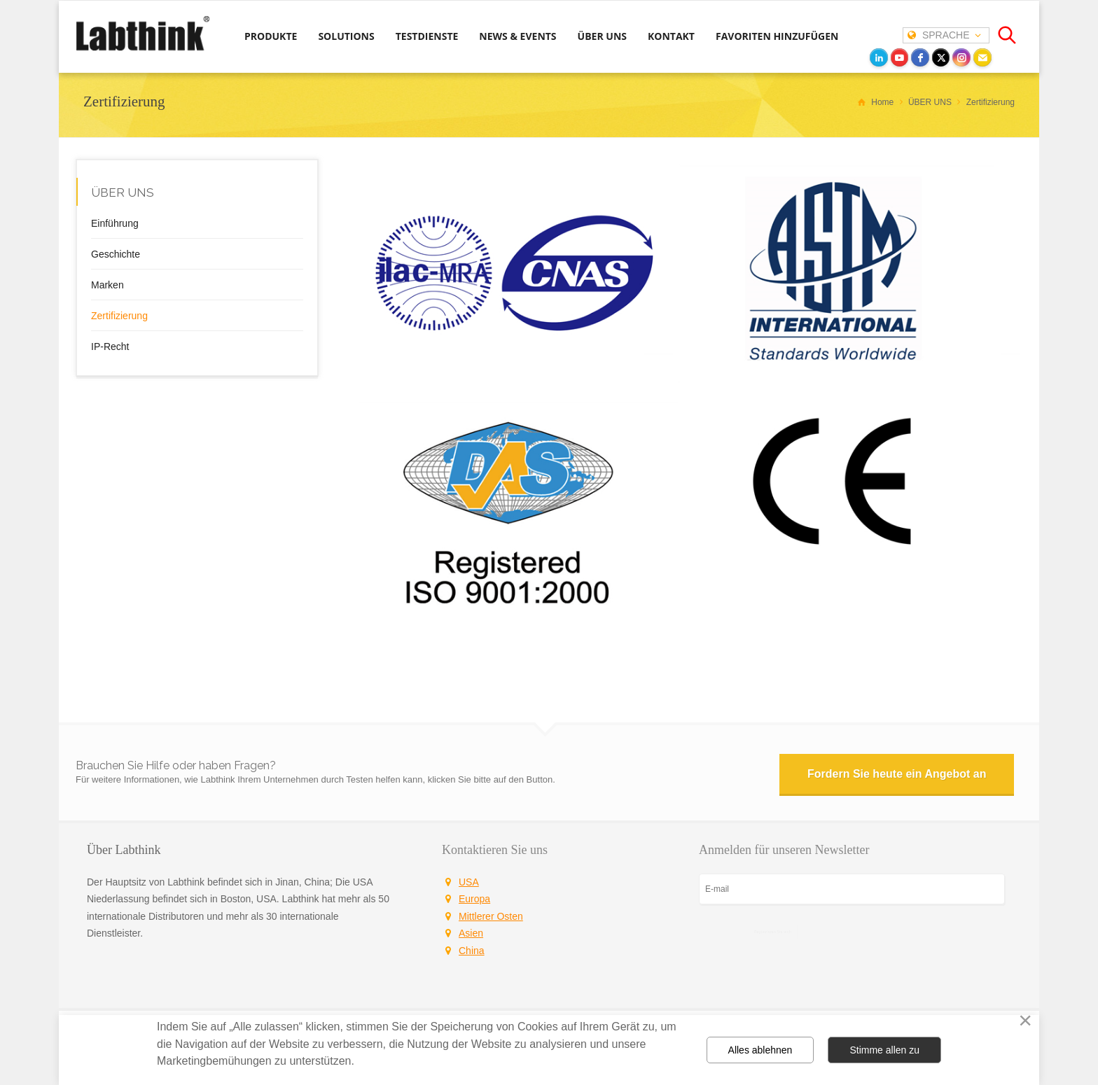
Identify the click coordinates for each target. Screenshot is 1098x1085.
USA (469, 882)
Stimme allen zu (884, 1050)
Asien (471, 933)
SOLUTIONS (346, 36)
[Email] (982, 57)
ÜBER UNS (602, 36)
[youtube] (900, 57)
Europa (474, 898)
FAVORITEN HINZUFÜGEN (777, 36)
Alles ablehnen (760, 1050)
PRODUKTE (270, 36)
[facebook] (920, 57)
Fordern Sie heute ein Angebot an (896, 774)
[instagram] (961, 57)
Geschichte (115, 254)
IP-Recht (110, 346)
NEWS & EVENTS (517, 36)
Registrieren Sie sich (772, 931)
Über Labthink (123, 850)
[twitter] (941, 57)
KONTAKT (671, 36)
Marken (107, 284)
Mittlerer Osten (491, 916)
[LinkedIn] (879, 57)
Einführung (115, 223)
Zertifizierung (119, 315)
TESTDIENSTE (427, 36)
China (472, 950)
